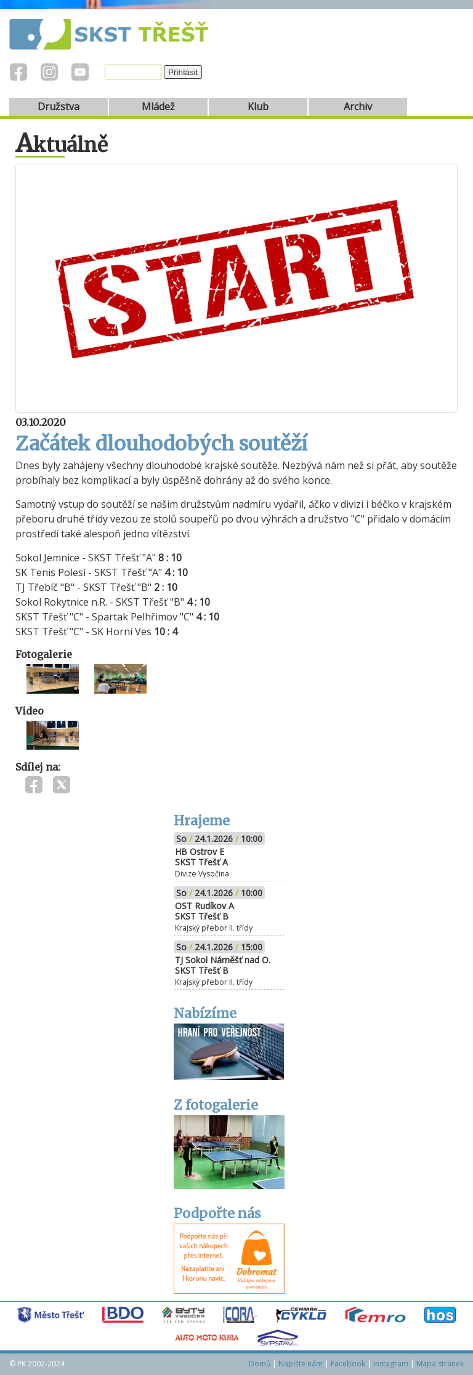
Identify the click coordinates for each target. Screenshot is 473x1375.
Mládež (158, 106)
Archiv (358, 106)
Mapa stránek (440, 1363)
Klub (258, 106)
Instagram (390, 1363)
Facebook (348, 1363)
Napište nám (300, 1363)
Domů (259, 1363)
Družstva (58, 106)
